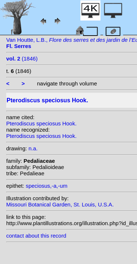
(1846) (22, 58)
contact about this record (36, 235)
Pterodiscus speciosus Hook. (41, 123)
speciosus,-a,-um (46, 186)
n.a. (33, 148)
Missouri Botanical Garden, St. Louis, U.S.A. (60, 204)
